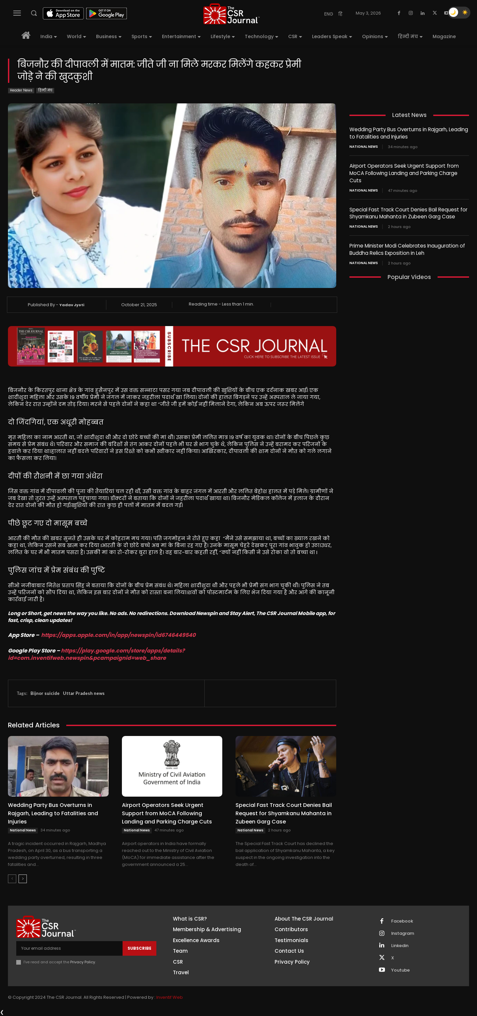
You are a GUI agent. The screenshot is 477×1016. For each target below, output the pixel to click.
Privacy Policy (82, 962)
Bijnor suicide (45, 693)
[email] (69, 948)
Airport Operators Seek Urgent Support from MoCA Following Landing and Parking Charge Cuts (167, 813)
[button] (34, 13)
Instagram (402, 933)
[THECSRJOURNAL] (231, 13)
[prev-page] (12, 879)
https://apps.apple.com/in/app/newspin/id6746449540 (118, 635)
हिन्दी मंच (45, 90)
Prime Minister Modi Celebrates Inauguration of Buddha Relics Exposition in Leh (407, 247)
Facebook (402, 921)
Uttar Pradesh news (84, 693)
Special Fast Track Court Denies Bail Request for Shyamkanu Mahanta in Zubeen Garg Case (284, 813)
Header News (21, 90)
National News (23, 830)
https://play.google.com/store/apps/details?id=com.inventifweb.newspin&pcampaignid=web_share (96, 654)
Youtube (400, 970)
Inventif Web (169, 997)
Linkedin (399, 946)
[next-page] (23, 879)
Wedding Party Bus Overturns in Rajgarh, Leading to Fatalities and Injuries (53, 813)
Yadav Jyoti (71, 305)
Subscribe (139, 948)
